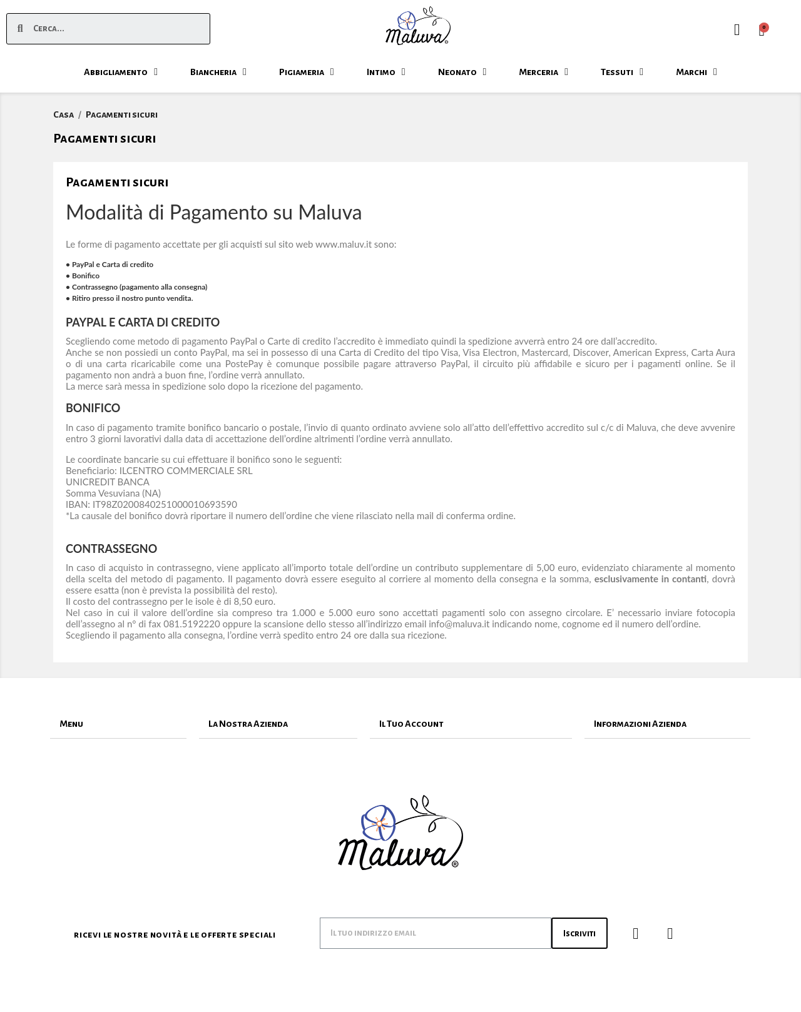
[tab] (118, 724)
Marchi (696, 72)
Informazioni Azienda (640, 724)
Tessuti (622, 72)
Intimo (386, 72)
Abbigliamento (121, 72)
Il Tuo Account (411, 724)
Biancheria (218, 72)
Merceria (543, 72)
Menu (71, 724)
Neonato (462, 72)
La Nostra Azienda (248, 724)
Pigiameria (306, 72)
